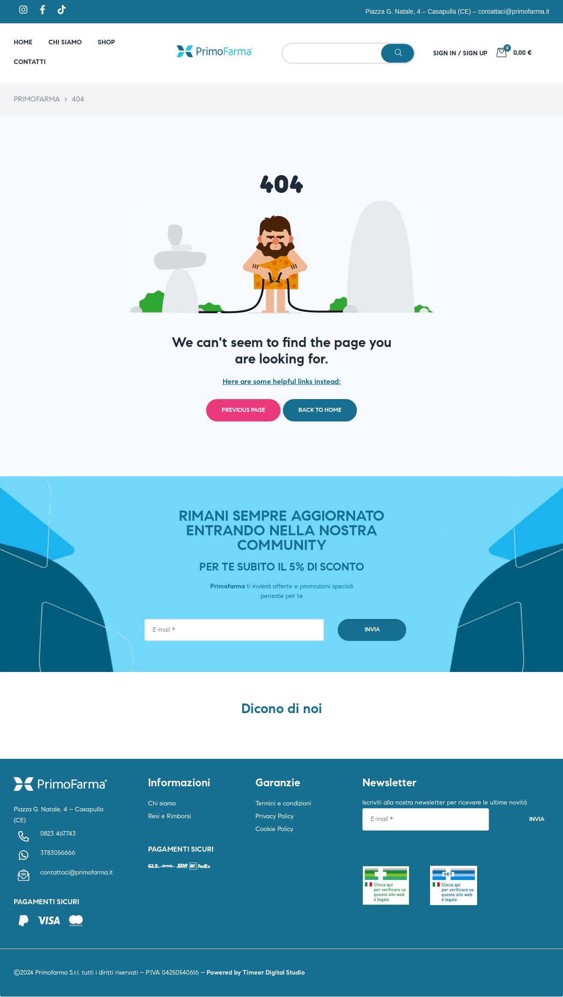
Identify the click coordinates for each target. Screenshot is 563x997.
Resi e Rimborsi (169, 816)
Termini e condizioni (283, 803)
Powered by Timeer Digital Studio (256, 972)
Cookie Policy (274, 829)
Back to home (319, 410)
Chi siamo (162, 803)
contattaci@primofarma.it (513, 11)
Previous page (243, 410)
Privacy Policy (274, 816)
